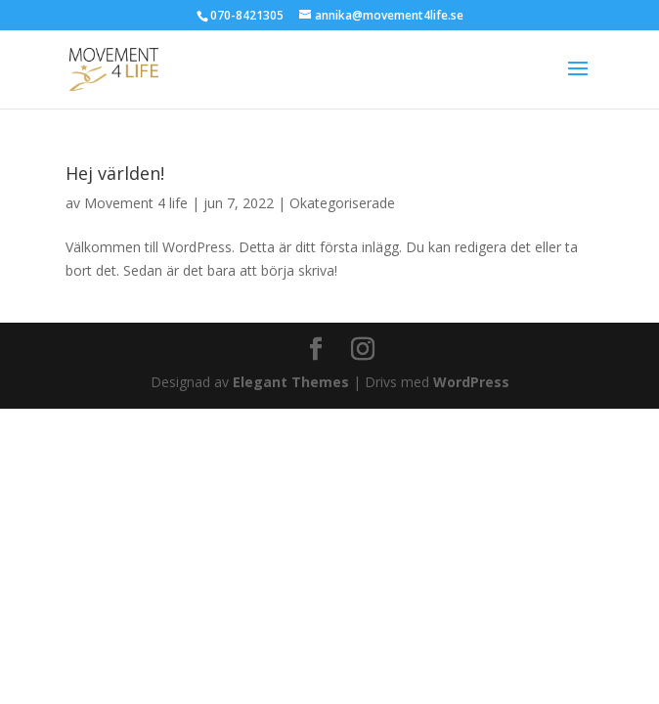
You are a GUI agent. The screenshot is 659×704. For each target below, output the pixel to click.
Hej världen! (115, 173)
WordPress (471, 382)
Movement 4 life (136, 203)
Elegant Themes (291, 382)
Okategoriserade (342, 203)
